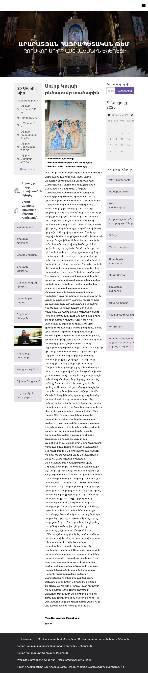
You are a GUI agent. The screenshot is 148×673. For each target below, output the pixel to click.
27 (128, 151)
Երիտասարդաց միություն (27, 284)
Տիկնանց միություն (22, 268)
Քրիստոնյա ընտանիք (24, 355)
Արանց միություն (27, 254)
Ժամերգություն (118, 191)
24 (109, 151)
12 (122, 139)
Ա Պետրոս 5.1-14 (27, 125)
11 (116, 139)
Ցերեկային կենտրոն (23, 316)
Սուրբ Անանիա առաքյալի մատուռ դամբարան (26, 209)
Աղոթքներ (115, 326)
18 (116, 145)
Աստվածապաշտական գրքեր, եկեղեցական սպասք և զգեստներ (121, 342)
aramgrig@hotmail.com (77, 659)
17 (109, 145)
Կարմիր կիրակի (27, 100)
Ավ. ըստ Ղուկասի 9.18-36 (27, 109)
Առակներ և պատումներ (116, 261)
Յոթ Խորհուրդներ (117, 205)
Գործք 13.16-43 (27, 117)
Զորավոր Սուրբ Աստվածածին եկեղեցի (28, 189)
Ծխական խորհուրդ (23, 240)
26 (122, 151)
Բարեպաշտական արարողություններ (121, 221)
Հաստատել (124, 90)
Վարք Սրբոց (117, 275)
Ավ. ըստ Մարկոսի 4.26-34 (24, 159)
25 (116, 151)
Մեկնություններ (118, 302)
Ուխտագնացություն (29, 381)
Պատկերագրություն (121, 314)
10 (109, 139)
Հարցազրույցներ (27, 369)
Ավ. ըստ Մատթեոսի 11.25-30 (26, 147)
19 (122, 145)
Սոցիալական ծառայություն (25, 395)
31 (109, 157)
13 (128, 139)
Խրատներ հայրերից (115, 288)
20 (128, 145)
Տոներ (113, 235)
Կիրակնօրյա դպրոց (25, 300)
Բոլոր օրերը (27, 169)
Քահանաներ (25, 227)
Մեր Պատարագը (119, 179)
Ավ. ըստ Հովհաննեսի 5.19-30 (27, 135)
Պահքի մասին (118, 247)
